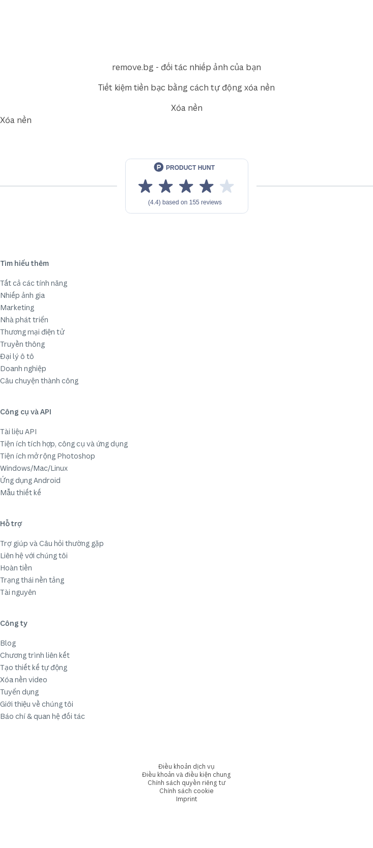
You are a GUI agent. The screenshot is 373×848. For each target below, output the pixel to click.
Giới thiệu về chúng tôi (36, 704)
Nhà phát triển (24, 319)
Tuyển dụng (19, 691)
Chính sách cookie (186, 790)
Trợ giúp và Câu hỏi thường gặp (52, 543)
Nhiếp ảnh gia (22, 295)
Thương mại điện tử (32, 332)
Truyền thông (22, 344)
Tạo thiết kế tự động (33, 667)
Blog (8, 643)
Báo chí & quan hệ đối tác (42, 716)
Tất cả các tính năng (33, 283)
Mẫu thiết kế (20, 492)
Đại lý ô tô (17, 356)
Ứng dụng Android (30, 480)
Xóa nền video (23, 679)
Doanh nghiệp (23, 368)
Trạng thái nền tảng (32, 580)
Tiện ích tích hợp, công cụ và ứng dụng (64, 443)
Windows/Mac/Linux (34, 468)
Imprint (186, 799)
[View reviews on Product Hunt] (186, 186)
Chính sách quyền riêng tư (186, 782)
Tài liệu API (18, 431)
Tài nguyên (18, 592)
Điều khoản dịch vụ (186, 766)
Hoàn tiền (16, 567)
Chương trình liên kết (35, 655)
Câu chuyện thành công (39, 380)
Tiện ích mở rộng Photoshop (47, 456)
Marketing (17, 307)
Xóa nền (187, 107)
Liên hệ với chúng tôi (34, 555)
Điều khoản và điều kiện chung (186, 774)
